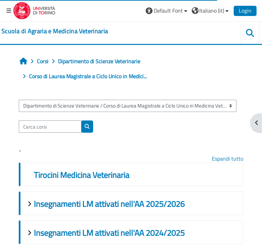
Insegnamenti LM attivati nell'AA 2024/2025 (109, 233)
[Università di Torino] (34, 10)
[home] (54, 31)
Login (245, 10)
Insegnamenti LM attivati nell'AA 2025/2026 (109, 204)
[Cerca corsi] (50, 126)
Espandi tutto (227, 158)
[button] (167, 10)
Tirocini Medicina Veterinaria (81, 175)
